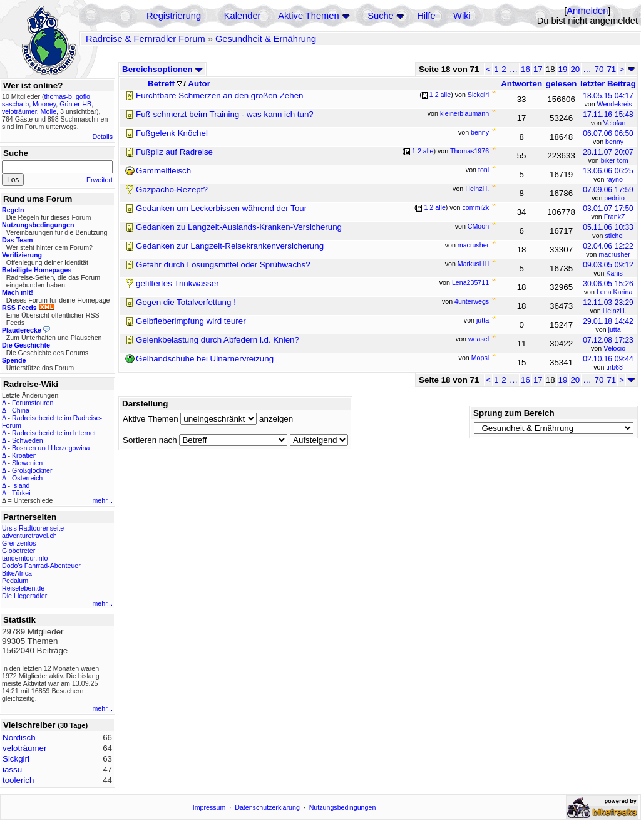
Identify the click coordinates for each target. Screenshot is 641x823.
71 (611, 69)
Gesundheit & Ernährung (265, 39)
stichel (614, 235)
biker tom (614, 160)
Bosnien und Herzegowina (51, 448)
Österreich (27, 478)
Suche (380, 16)
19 (563, 69)
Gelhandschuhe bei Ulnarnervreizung (205, 358)
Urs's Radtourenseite (33, 528)
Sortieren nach (150, 440)
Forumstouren (32, 402)
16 (525, 69)
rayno (614, 179)
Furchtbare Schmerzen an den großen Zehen (219, 95)
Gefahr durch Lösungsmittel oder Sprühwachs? (223, 264)
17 (538, 69)
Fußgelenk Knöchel (172, 133)
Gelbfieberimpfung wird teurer (191, 321)
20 (575, 69)
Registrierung (173, 16)
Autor (199, 83)
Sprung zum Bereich (514, 413)
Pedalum (15, 580)
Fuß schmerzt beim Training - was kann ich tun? (225, 114)
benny (614, 141)
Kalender (242, 16)
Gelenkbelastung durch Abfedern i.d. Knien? (217, 339)
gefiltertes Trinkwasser (177, 283)
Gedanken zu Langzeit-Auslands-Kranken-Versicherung (239, 227)
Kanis (614, 273)
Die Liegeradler (24, 595)
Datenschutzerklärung (267, 807)
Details (102, 136)
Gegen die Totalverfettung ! (186, 302)
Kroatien (24, 455)
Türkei (21, 493)
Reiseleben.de (23, 588)
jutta (614, 329)
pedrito (614, 198)
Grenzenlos (19, 543)
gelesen (561, 83)
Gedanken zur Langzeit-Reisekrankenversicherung (230, 246)
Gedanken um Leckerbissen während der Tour (221, 208)
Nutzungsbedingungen (342, 807)
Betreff (165, 83)
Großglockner (32, 470)
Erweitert (99, 180)
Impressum (209, 807)
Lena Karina (614, 292)
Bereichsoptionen (162, 69)
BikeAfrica (17, 573)
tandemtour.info (25, 558)
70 (599, 69)
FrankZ (614, 216)
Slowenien (27, 463)
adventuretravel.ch (29, 535)
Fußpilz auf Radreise (174, 152)
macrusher (614, 254)
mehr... (102, 500)
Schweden (27, 440)
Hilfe (426, 16)
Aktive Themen (308, 16)
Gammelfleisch (163, 170)
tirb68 (614, 367)
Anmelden (587, 11)
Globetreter (18, 550)
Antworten (521, 83)
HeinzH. (615, 310)
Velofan (614, 123)
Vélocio (614, 348)
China (20, 410)
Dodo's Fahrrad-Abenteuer (41, 565)
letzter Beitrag (608, 83)
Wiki (462, 16)
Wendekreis (614, 104)
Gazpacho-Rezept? (172, 189)
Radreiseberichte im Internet (54, 433)
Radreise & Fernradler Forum (145, 39)
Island (20, 485)
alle (446, 94)
